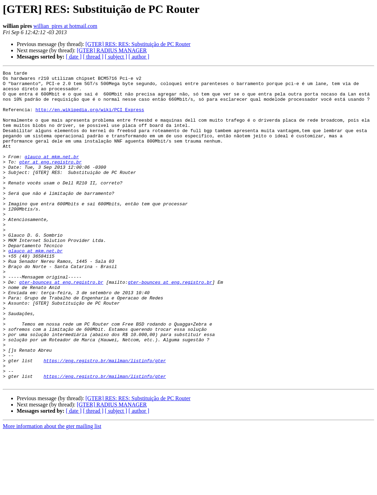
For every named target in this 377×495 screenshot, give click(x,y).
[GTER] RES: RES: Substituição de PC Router (137, 44)
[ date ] (74, 57)
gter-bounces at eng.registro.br (61, 325)
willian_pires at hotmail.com (65, 26)
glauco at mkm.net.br (51, 174)
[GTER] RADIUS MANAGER (112, 50)
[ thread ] (93, 57)
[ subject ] (116, 57)
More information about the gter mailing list (52, 489)
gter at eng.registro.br (50, 180)
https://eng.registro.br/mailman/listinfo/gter (105, 419)
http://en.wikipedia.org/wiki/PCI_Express (90, 118)
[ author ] (139, 57)
